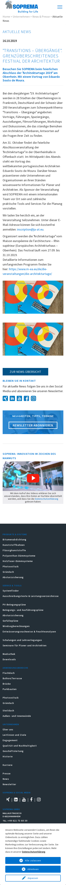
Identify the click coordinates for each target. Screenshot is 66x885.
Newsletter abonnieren (33, 425)
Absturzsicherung (13, 577)
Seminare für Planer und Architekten (24, 645)
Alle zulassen (33, 860)
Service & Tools (12, 585)
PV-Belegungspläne (14, 604)
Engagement (10, 740)
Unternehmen (21, 16)
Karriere (7, 765)
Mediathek (9, 654)
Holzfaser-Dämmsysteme (18, 561)
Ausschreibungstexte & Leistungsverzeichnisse (31, 596)
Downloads (9, 659)
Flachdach (9, 673)
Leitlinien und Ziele (14, 734)
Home (6, 16)
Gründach (8, 571)
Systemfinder (11, 590)
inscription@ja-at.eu (30, 229)
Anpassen (33, 878)
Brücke (7, 683)
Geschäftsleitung (13, 751)
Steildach (8, 710)
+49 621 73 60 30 (17, 820)
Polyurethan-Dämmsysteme (19, 555)
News (6, 778)
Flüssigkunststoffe (14, 550)
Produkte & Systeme (15, 534)
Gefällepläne (10, 620)
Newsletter (9, 784)
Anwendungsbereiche (15, 667)
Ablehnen (33, 869)
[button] (33, 478)
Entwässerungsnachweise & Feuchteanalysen (29, 631)
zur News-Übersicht (25, 372)
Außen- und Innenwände (17, 716)
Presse (7, 773)
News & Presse (41, 16)
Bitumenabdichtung (14, 539)
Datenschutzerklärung (46, 498)
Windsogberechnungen (16, 626)
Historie (8, 756)
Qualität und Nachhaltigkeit (20, 745)
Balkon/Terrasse (12, 678)
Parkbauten (10, 689)
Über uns (8, 729)
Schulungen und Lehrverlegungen (22, 640)
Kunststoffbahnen (14, 544)
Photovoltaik (11, 566)
